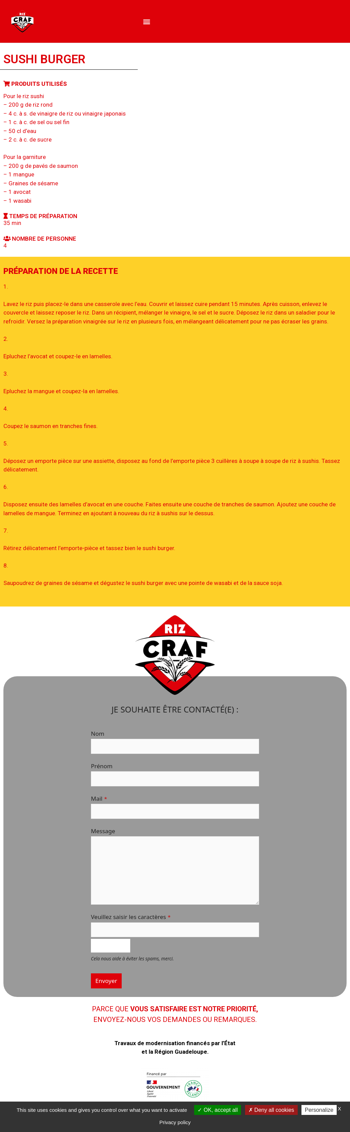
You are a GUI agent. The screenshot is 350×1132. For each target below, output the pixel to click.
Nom (97, 733)
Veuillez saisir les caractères (131, 917)
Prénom (101, 766)
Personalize (319, 1110)
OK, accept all (218, 1110)
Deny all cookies (271, 1110)
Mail (99, 798)
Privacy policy (175, 1122)
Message (103, 831)
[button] (146, 21)
